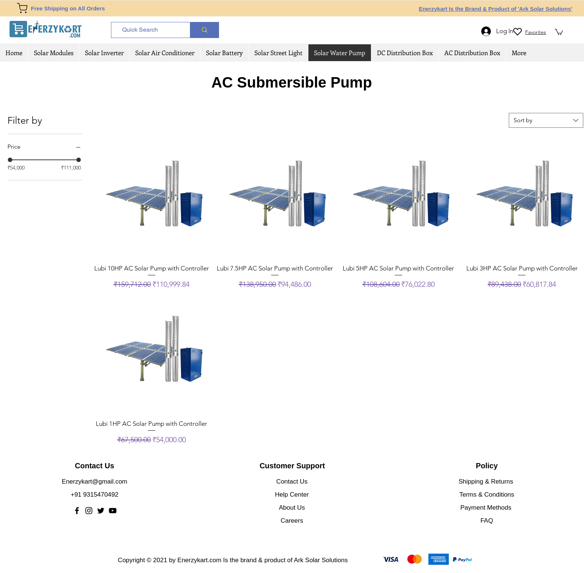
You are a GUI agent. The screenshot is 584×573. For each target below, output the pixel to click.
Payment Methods (486, 507)
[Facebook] (77, 510)
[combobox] (546, 120)
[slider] (10, 159)
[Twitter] (100, 510)
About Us (292, 507)
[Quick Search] (148, 30)
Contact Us (292, 481)
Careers (291, 520)
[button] (559, 31)
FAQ (486, 520)
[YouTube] (112, 510)
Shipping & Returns (485, 481)
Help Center (292, 494)
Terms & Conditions (486, 494)
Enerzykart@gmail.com (94, 481)
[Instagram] (88, 510)
